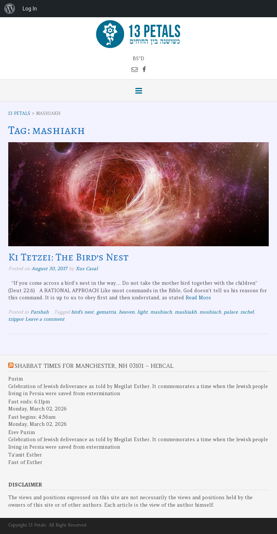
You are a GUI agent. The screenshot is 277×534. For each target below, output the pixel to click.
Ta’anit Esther (25, 455)
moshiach (210, 312)
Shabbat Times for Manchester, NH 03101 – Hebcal (94, 365)
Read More (198, 298)
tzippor (16, 319)
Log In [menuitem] (29, 9)
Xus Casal (87, 268)
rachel (247, 312)
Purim (15, 379)
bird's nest (82, 312)
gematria (106, 312)
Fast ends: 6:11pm (29, 402)
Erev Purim (21, 432)
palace (231, 312)
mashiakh (186, 312)
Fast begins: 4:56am (31, 417)
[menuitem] (9, 8)
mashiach (161, 312)
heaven (127, 312)
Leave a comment (44, 319)
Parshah (39, 312)
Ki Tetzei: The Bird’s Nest (68, 257)
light (142, 312)
